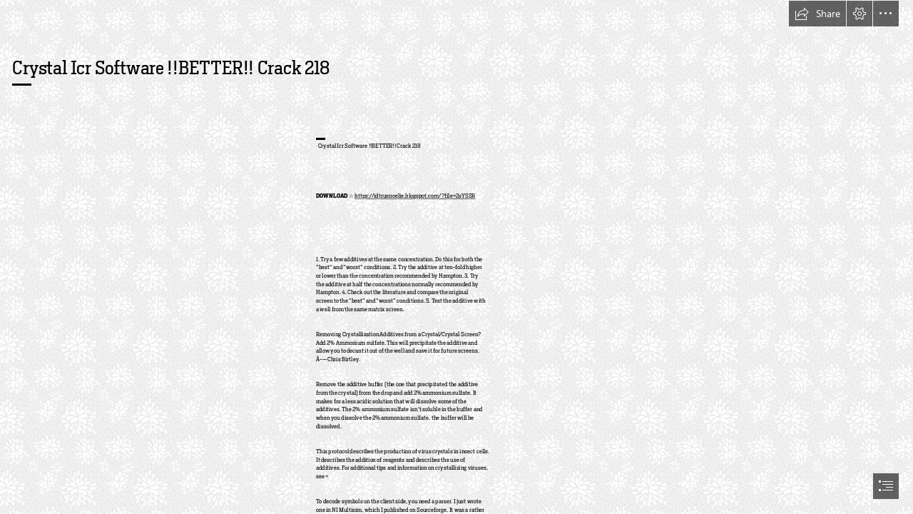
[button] (817, 13)
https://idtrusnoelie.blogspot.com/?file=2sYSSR (415, 196)
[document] (456, 257)
